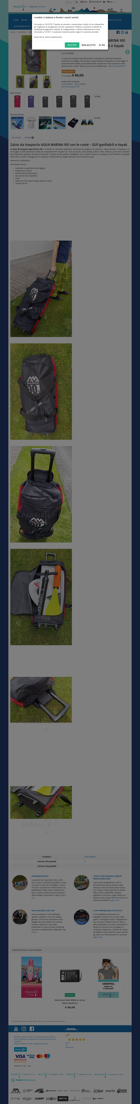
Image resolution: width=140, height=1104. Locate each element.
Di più (102, 45)
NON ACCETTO (89, 45)
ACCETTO (72, 45)
